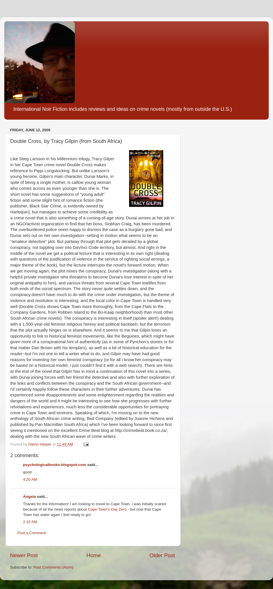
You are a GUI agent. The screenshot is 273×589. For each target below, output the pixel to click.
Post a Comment (31, 533)
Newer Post (24, 555)
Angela (29, 496)
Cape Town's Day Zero (107, 509)
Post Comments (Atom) (53, 567)
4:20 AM (30, 479)
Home (93, 555)
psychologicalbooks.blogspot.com (54, 465)
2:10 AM (30, 522)
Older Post (162, 555)
